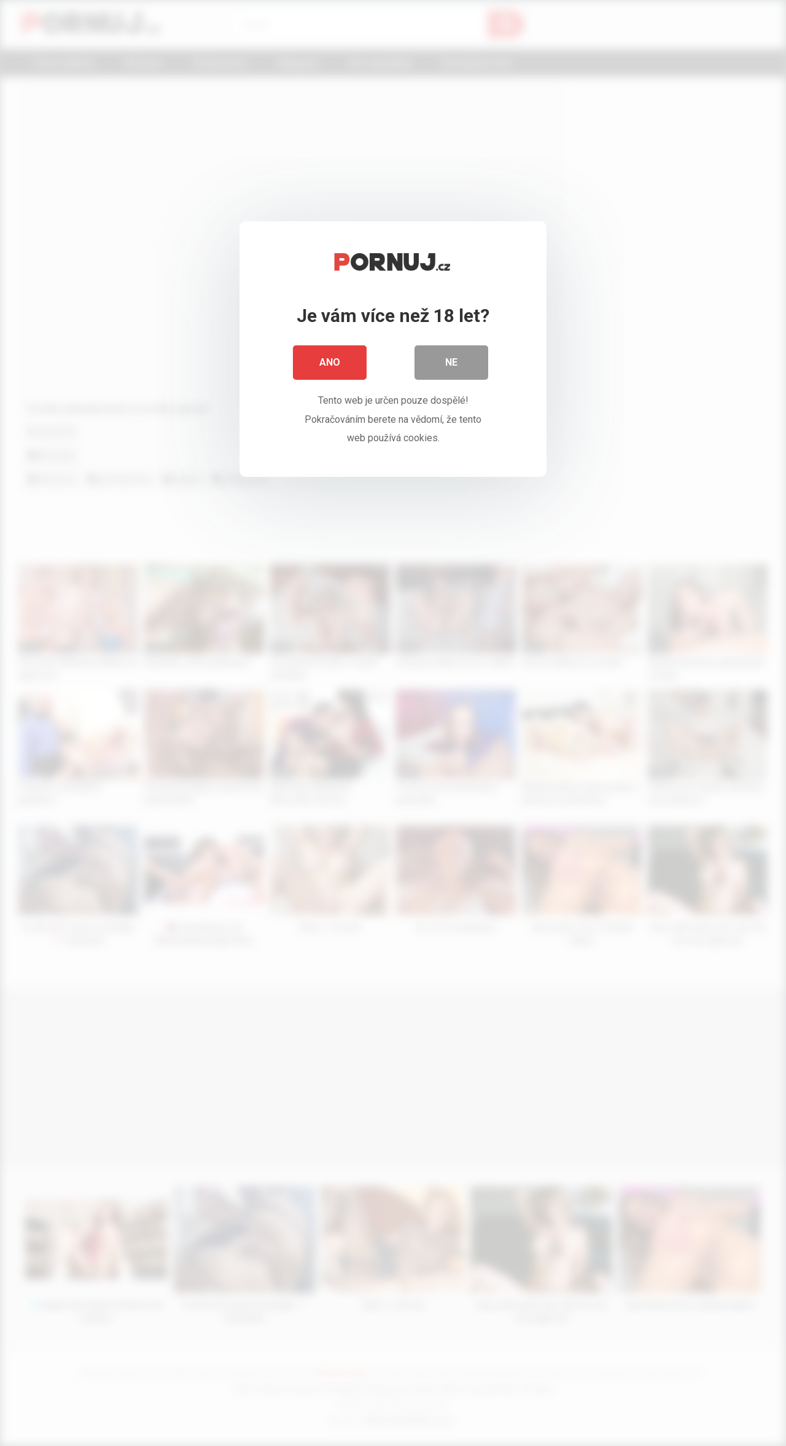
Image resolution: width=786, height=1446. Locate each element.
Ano (329, 362)
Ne (451, 362)
